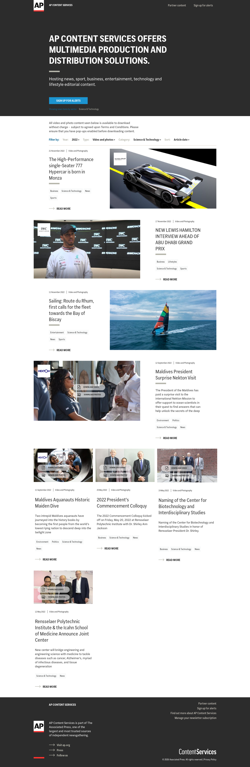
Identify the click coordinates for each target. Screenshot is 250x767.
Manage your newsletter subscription (195, 718)
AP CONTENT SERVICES (62, 705)
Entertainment (57, 332)
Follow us (62, 755)
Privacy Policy (210, 759)
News (87, 190)
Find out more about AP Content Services (193, 713)
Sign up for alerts (203, 5)
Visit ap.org (63, 745)
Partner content (177, 5)
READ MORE (64, 208)
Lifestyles (172, 261)
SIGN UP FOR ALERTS (68, 101)
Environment (163, 420)
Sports (53, 197)
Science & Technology (89, 109)
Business (54, 190)
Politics (175, 420)
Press (60, 750)
